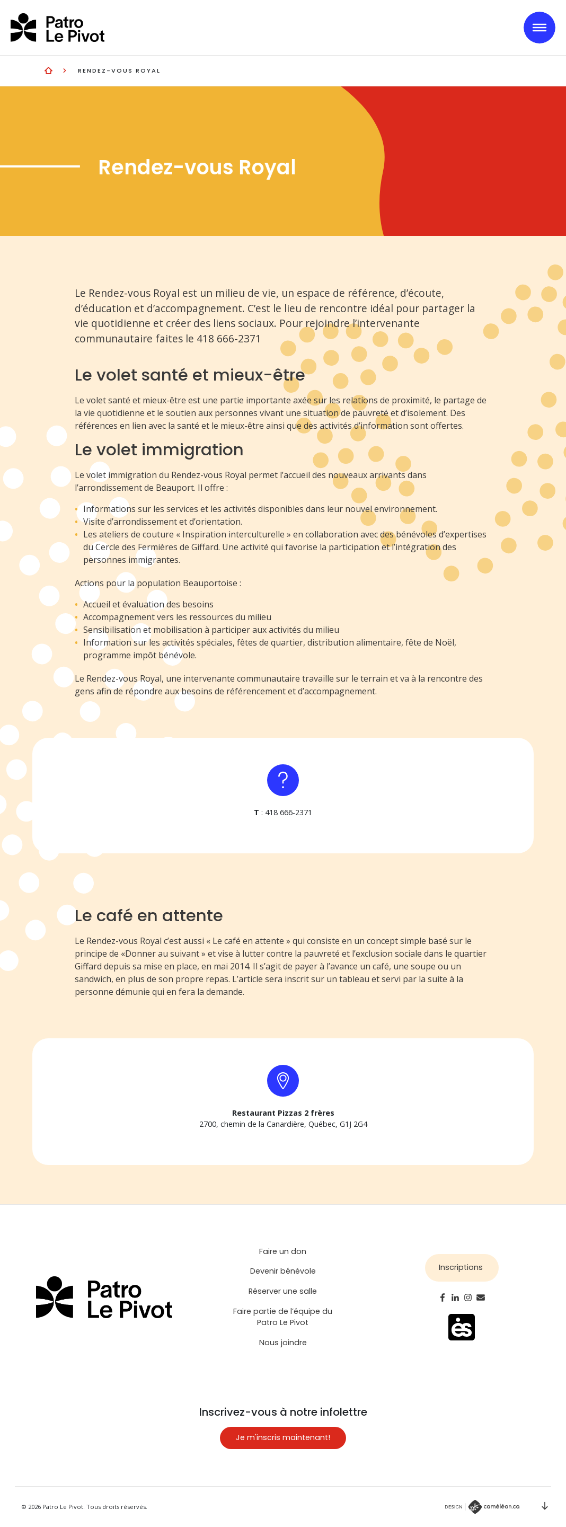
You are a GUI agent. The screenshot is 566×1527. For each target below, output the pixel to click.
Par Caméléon (482, 1507)
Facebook (442, 1297)
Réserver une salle (283, 1291)
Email (480, 1297)
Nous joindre (283, 1342)
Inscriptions (461, 1267)
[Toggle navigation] (539, 27)
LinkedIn (455, 1297)
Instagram (468, 1297)
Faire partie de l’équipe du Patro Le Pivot (282, 1317)
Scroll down (544, 1505)
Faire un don (282, 1251)
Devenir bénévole (283, 1271)
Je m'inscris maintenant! (283, 1437)
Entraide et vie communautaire (48, 70)
